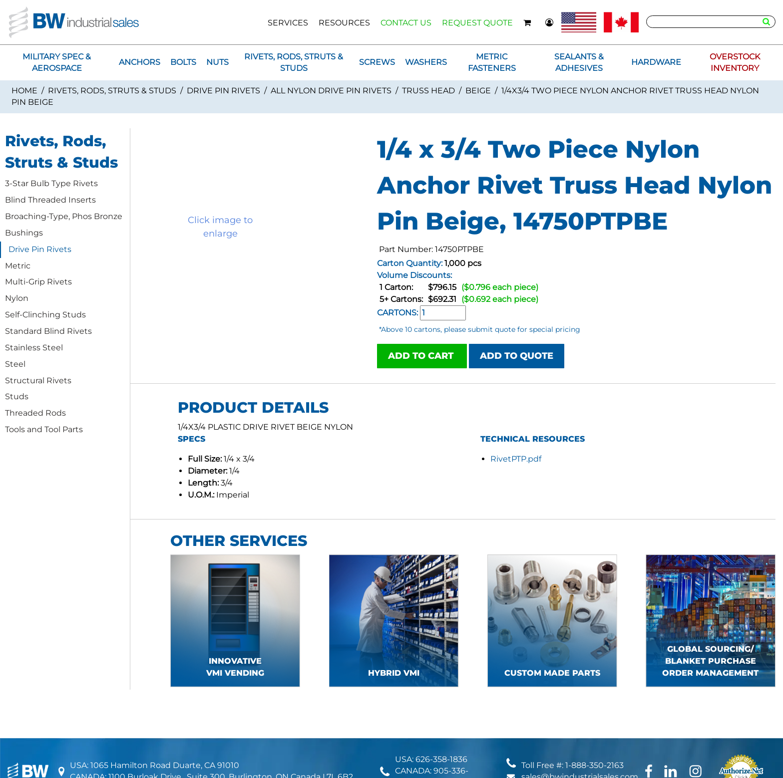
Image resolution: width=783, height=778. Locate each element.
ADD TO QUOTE (516, 355)
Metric (17, 265)
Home (24, 90)
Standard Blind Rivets (48, 331)
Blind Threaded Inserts (50, 200)
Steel (15, 364)
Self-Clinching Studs (45, 314)
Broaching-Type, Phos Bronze (63, 216)
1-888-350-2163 (594, 765)
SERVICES (288, 22)
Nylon (16, 298)
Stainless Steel (34, 347)
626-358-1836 (441, 759)
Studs (16, 396)
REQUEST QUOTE (477, 22)
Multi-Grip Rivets (38, 281)
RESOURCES (344, 22)
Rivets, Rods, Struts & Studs (112, 90)
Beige (478, 90)
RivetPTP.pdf (515, 459)
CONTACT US (406, 22)
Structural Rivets (38, 380)
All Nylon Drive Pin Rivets (331, 90)
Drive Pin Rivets (223, 90)
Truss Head (428, 90)
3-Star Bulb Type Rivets (51, 183)
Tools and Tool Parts (44, 429)
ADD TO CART (422, 355)
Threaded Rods (35, 413)
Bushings (24, 233)
